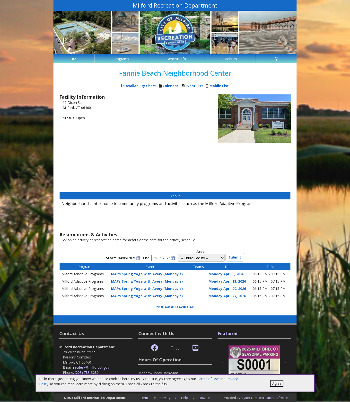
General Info (176, 58)
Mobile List (219, 85)
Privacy (165, 397)
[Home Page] (74, 58)
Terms (144, 397)
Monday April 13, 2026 (227, 281)
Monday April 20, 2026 (227, 288)
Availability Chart (138, 85)
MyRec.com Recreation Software (264, 397)
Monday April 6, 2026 (226, 274)
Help (184, 397)
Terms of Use (208, 378)
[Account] (276, 58)
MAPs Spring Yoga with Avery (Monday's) (147, 274)
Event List (194, 85)
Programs (121, 58)
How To (204, 397)
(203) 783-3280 (87, 372)
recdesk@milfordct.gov (91, 367)
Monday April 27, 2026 (227, 296)
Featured (227, 333)
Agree (276, 383)
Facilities (230, 58)
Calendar (170, 85)
